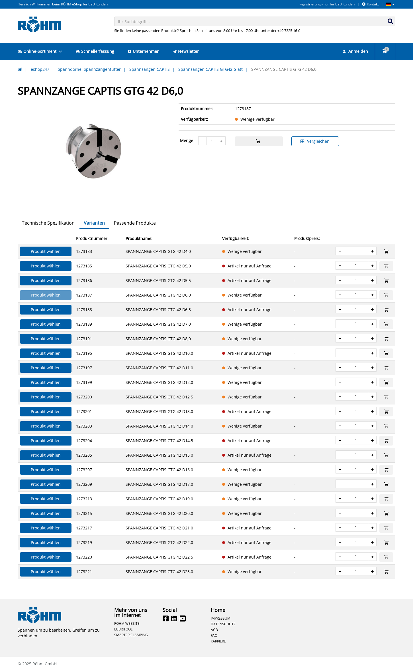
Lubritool (123, 629)
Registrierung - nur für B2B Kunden (327, 4)
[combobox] (254, 21)
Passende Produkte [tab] (135, 223)
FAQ (214, 635)
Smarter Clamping (131, 634)
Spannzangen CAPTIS (149, 69)
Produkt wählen (46, 251)
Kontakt (370, 4)
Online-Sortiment (40, 51)
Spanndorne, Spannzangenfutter (89, 69)
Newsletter (186, 51)
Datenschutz (223, 624)
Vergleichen (315, 141)
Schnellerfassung (95, 51)
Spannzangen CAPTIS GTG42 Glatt (210, 69)
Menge (186, 140)
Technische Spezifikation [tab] (48, 223)
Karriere (218, 641)
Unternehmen (144, 51)
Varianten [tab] (94, 223)
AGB (214, 629)
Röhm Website (127, 623)
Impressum (220, 618)
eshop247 (40, 69)
